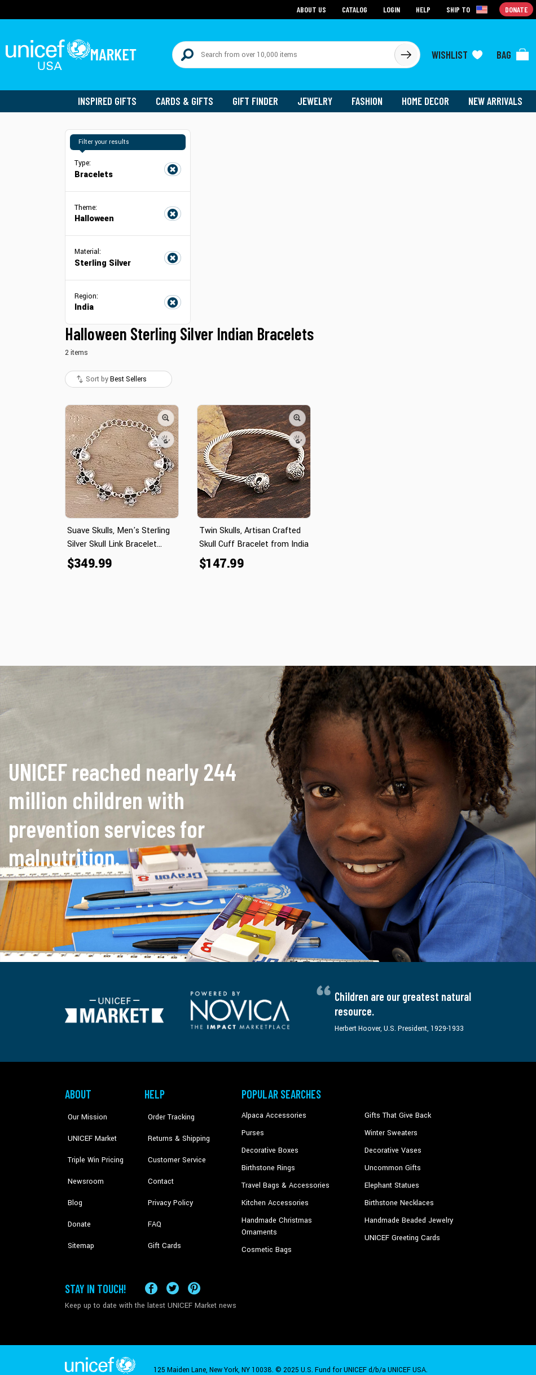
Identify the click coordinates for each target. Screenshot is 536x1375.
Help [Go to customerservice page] (424, 9)
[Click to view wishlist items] (457, 52)
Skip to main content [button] (268, 0)
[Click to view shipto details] (468, 9)
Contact (156, 1162)
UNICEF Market (88, 1127)
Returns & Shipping (174, 1127)
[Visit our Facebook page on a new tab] (151, 1268)
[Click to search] (405, 52)
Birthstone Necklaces (397, 1196)
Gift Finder (260, 96)
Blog (72, 1179)
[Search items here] (283, 52)
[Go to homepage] (73, 52)
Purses (252, 1127)
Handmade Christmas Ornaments (293, 1213)
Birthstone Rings (267, 1162)
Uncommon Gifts (391, 1162)
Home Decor (427, 96)
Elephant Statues (391, 1179)
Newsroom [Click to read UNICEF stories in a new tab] (82, 1162)
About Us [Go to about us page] (313, 9)
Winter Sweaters (389, 1127)
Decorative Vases (391, 1144)
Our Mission (84, 1110)
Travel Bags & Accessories (282, 1179)
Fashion (370, 96)
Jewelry (319, 96)
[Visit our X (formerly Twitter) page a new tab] (172, 1268)
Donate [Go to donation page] (517, 9)
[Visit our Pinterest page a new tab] (194, 1268)
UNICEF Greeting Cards (399, 1230)
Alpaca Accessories (272, 1110)
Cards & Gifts (191, 96)
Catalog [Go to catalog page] (356, 9)
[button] (165, 412)
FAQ (151, 1196)
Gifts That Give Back (395, 1110)
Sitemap (78, 1213)
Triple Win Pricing (91, 1144)
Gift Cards (160, 1213)
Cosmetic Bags (265, 1230)
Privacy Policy (166, 1179)
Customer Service (171, 1144)
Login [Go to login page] (392, 9)
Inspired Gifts (115, 96)
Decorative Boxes (268, 1144)
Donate (76, 1196)
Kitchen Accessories (273, 1196)
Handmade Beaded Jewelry (406, 1213)
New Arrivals (496, 96)
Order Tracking (167, 1110)
